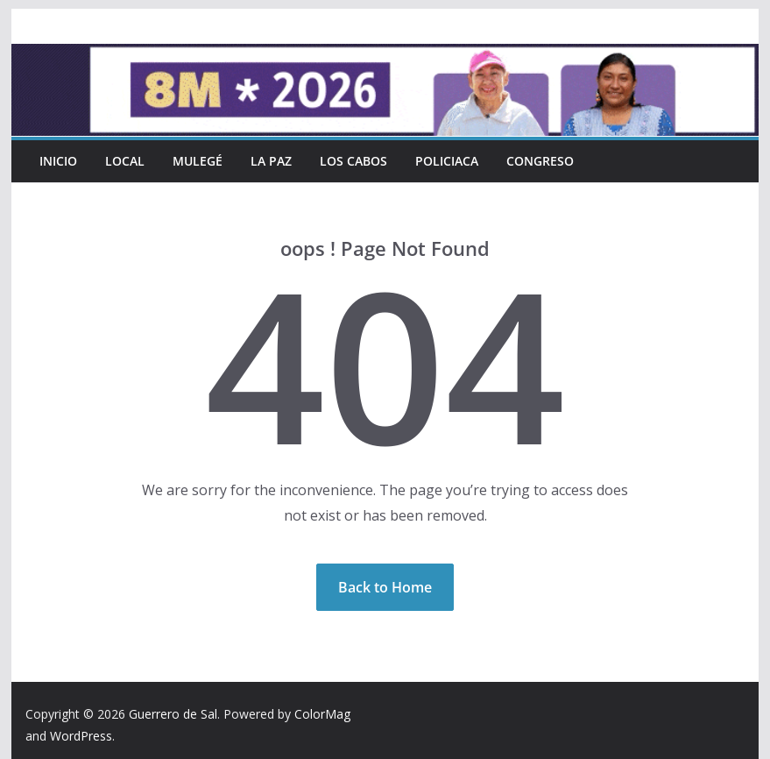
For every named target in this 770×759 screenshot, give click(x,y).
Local (125, 161)
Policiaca (446, 161)
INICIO (58, 161)
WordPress (81, 735)
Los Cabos (353, 161)
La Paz (271, 161)
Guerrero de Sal (173, 714)
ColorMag (322, 714)
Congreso (540, 161)
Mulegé (198, 161)
